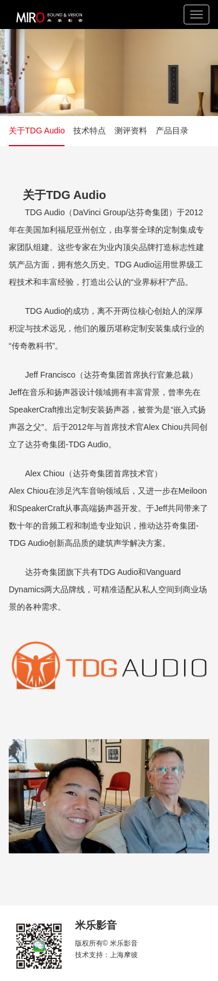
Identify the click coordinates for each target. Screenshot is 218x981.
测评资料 (131, 130)
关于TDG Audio (37, 130)
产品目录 (172, 130)
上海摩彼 (124, 955)
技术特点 (89, 130)
